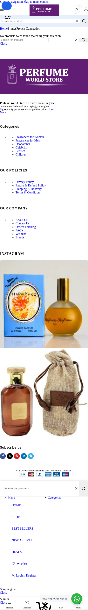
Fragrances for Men (28, 140)
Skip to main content (36, 1)
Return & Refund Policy (31, 185)
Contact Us (23, 223)
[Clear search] (77, 21)
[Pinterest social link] (17, 456)
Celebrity (21, 147)
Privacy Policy (25, 182)
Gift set (20, 151)
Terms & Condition (28, 192)
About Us (22, 219)
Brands (20, 237)
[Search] (24, 40)
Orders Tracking (26, 227)
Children (21, 154)
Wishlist (21, 234)
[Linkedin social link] (24, 456)
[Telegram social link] (31, 456)
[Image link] (44, 93)
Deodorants (23, 144)
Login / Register (26, 575)
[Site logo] (44, 16)
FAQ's (19, 230)
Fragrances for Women (30, 137)
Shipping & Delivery (29, 189)
